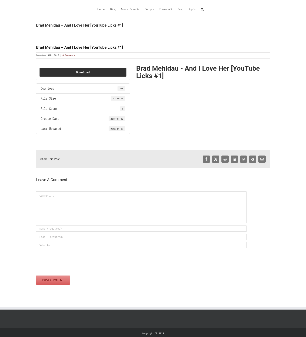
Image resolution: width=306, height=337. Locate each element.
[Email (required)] (141, 237)
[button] (202, 9)
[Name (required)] (141, 229)
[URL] (141, 245)
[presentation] (68, 261)
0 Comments (68, 55)
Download (83, 72)
